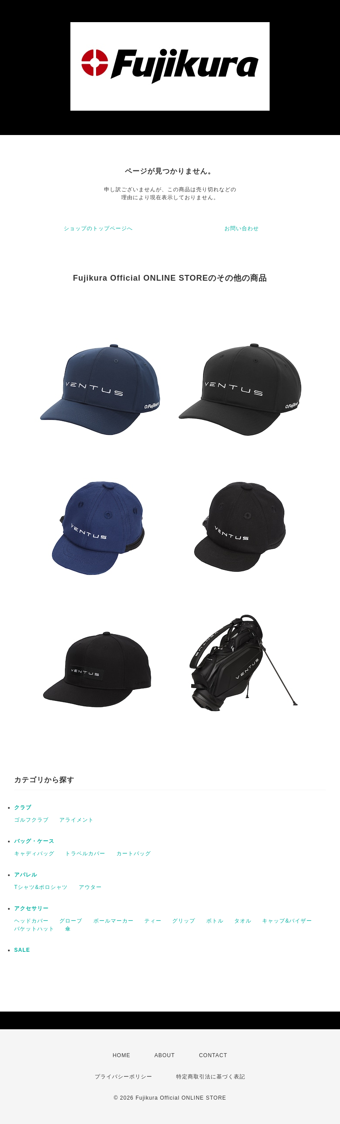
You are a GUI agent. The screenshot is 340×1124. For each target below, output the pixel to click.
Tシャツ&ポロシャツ (41, 887)
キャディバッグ (34, 853)
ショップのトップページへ (98, 228)
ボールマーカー (113, 921)
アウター (90, 887)
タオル (242, 921)
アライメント (76, 820)
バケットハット (34, 929)
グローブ (70, 921)
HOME (121, 1055)
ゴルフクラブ (31, 820)
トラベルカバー (85, 853)
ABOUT (165, 1055)
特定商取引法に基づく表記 (210, 1077)
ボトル (215, 921)
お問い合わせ (241, 228)
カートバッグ (133, 853)
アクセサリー (31, 908)
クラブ (22, 807)
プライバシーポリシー (123, 1077)
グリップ (183, 921)
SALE (22, 950)
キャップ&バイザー (287, 921)
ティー (153, 921)
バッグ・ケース (34, 841)
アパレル (25, 875)
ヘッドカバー (31, 921)
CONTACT (213, 1055)
